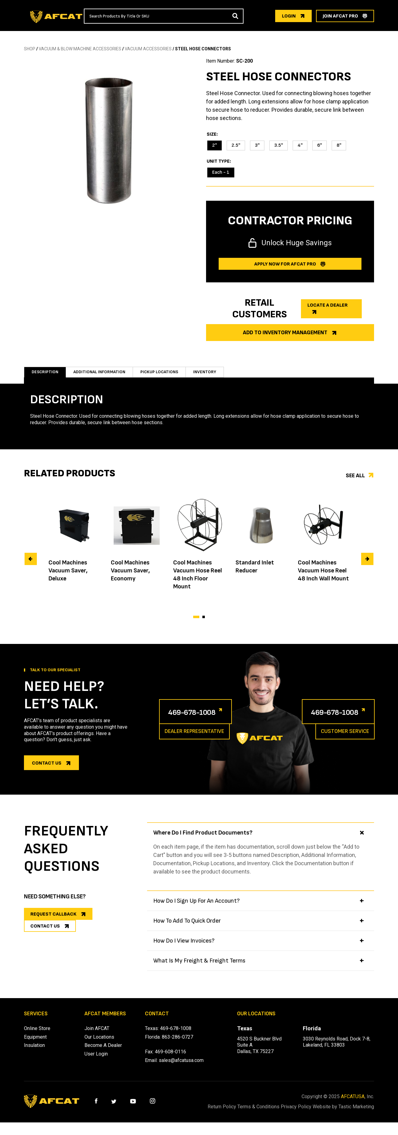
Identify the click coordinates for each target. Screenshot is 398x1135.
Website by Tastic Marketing (354, 1116)
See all (355, 481)
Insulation (34, 1051)
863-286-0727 (177, 1043)
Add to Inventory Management (285, 332)
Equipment (35, 1043)
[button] (196, 623)
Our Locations (99, 1043)
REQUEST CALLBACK (53, 920)
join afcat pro (340, 16)
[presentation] (31, 565)
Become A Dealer (103, 1051)
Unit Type (218, 161)
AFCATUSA (353, 1103)
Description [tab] (45, 375)
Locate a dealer (327, 305)
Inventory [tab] (214, 375)
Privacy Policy (311, 1113)
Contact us (46, 769)
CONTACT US (45, 940)
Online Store (37, 1034)
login (289, 16)
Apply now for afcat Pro (285, 264)
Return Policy (221, 1113)
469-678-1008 (200, 718)
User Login (96, 1060)
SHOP (29, 48)
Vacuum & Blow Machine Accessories (80, 48)
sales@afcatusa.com (181, 1066)
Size (212, 134)
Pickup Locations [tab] (167, 375)
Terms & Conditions (266, 1113)
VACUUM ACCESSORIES (148, 48)
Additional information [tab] (102, 375)
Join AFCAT (96, 1034)
